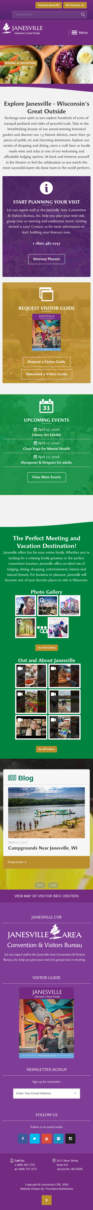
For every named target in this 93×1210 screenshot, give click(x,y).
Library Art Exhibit (46, 435)
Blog (20, 778)
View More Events (46, 477)
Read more (17, 862)
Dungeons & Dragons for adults (46, 462)
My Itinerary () (75, 5)
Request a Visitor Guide (46, 362)
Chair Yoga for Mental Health (46, 449)
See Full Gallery (47, 647)
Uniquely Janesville (49, 5)
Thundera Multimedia (59, 1188)
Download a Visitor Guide (46, 374)
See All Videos (46, 749)
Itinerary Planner (46, 259)
